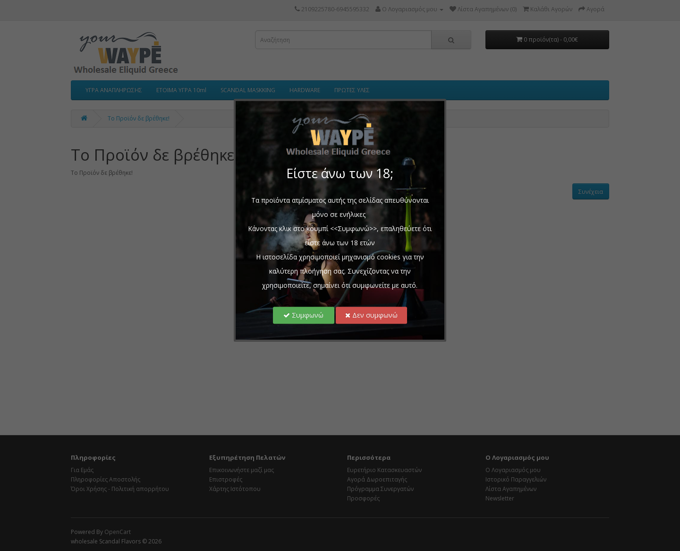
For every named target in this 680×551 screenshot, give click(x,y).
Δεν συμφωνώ (371, 314)
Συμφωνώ (304, 314)
